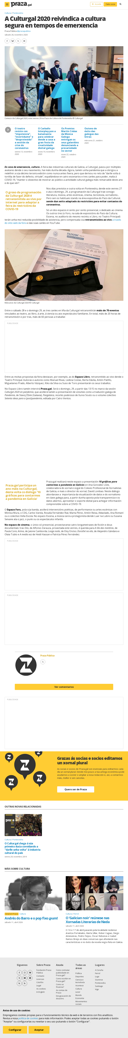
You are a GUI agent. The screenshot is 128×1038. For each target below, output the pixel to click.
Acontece (79, 985)
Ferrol (76, 913)
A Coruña (99, 970)
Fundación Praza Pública (43, 971)
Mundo (78, 995)
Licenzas (40, 979)
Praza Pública (11, 31)
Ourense (99, 979)
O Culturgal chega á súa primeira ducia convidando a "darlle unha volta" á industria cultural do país (22, 848)
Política (78, 973)
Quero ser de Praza (76, 789)
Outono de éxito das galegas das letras (91, 133)
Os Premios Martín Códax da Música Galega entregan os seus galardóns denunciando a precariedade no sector (70, 140)
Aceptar (39, 1029)
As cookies (41, 988)
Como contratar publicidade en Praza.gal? (63, 973)
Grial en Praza (11, 914)
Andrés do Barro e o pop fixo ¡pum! (31, 918)
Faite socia (110, 4)
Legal (38, 985)
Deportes (79, 976)
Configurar (15, 1029)
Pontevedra (18, 13)
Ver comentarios (64, 687)
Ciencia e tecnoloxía (80, 981)
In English (40, 992)
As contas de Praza (61, 991)
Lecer (77, 992)
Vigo (97, 989)
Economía (79, 998)
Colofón (39, 982)
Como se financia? (60, 985)
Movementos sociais (81, 1002)
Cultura (8, 13)
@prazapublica (23, 31)
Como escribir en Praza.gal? (63, 979)
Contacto (40, 976)
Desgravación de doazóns (63, 997)
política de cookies (28, 1018)
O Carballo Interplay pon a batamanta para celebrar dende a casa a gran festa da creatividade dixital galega (47, 138)
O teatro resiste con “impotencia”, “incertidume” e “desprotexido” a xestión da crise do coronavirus (24, 138)
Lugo (97, 976)
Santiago (99, 986)
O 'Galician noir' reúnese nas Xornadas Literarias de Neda (87, 919)
